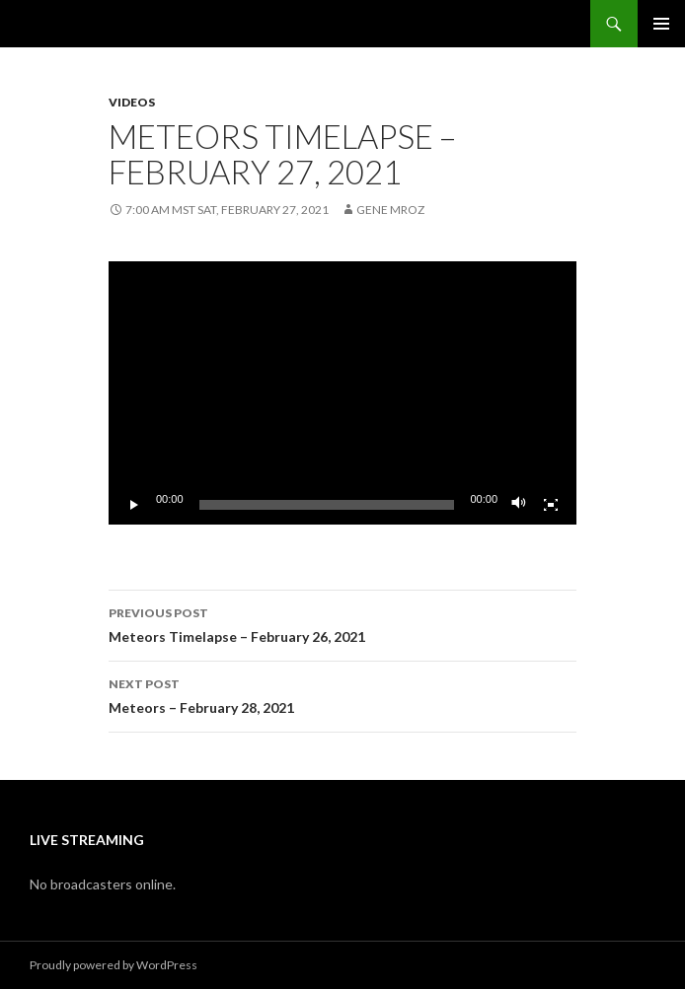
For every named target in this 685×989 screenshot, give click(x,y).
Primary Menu (661, 23)
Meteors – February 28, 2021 (342, 694)
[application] (342, 393)
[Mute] (519, 505)
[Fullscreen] (551, 505)
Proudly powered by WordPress (113, 964)
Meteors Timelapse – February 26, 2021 (342, 623)
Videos (132, 102)
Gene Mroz (390, 209)
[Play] (134, 505)
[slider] (327, 505)
